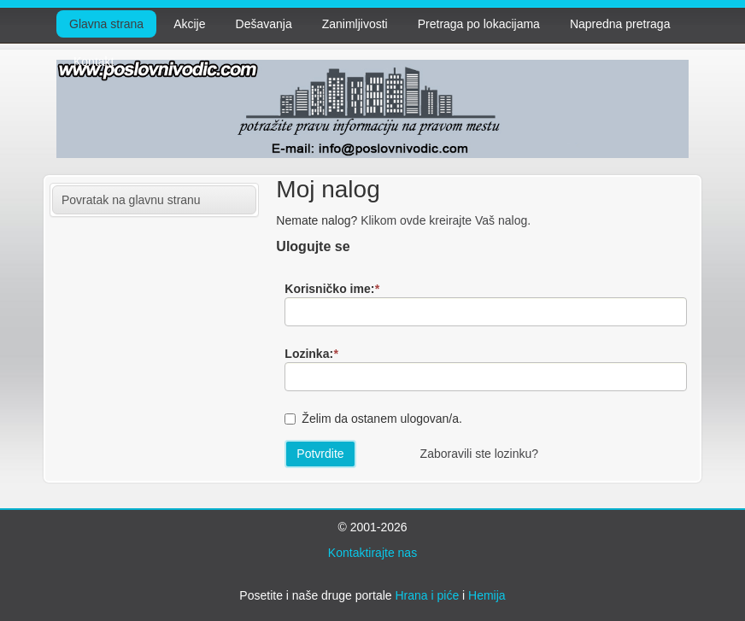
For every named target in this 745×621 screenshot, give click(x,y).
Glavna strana (106, 24)
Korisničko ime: (331, 289)
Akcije (189, 24)
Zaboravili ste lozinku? (479, 453)
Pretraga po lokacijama (479, 24)
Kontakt (93, 61)
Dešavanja (264, 24)
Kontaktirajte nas (372, 552)
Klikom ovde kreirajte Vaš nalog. (446, 220)
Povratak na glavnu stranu (131, 200)
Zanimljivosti (355, 24)
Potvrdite (319, 453)
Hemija (487, 595)
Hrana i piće (427, 595)
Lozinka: (311, 353)
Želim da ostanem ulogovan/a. (382, 418)
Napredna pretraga (620, 24)
